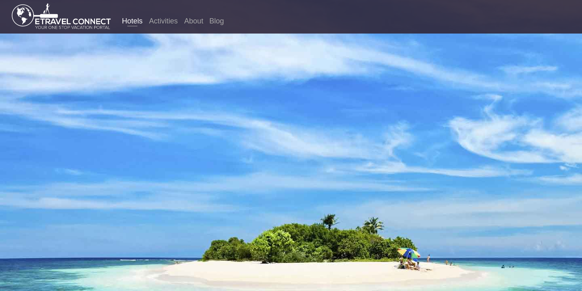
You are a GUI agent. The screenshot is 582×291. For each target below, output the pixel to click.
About (193, 21)
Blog (216, 21)
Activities (163, 21)
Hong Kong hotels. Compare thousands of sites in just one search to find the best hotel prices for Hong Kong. (291, 159)
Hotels (132, 21)
